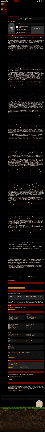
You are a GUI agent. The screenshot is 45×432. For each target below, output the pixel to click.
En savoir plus (32, 18)
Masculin (12, 319)
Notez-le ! (11, 32)
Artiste (32, 317)
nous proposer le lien (14, 387)
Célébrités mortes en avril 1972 (13, 391)
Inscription (42, 0)
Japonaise (17, 317)
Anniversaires (26, 1)
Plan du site (28, 398)
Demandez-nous (11, 357)
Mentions (24, 398)
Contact (31, 398)
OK (25, 19)
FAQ (22, 398)
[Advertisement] (26, 9)
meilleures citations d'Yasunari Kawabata (19, 302)
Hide (24, 129)
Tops (21, 1)
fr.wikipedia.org (12, 280)
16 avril (20, 27)
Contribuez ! (37, 31)
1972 (21, 27)
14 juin (24, 26)
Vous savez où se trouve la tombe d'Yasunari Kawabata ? (16, 288)
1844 (25, 26)
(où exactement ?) (23, 32)
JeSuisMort (5, 1)
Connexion (42, 1)
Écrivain (35, 317)
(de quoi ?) (26, 29)
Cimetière (16, 1)
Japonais (20, 26)
